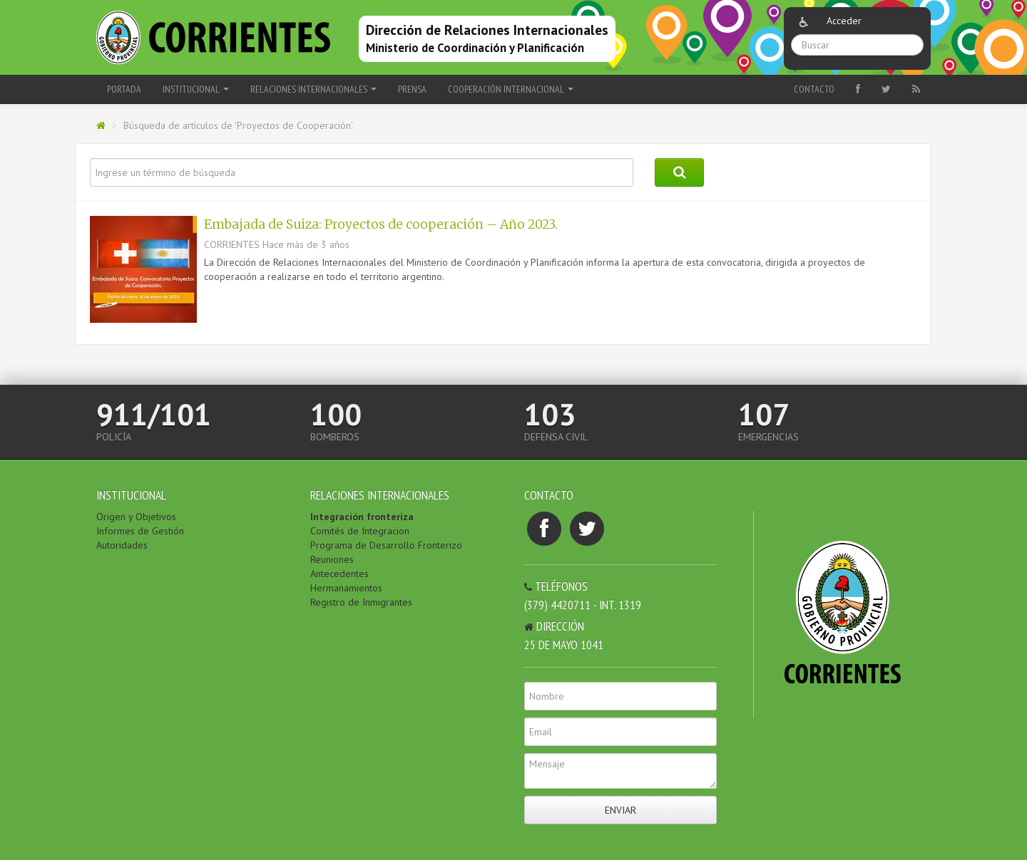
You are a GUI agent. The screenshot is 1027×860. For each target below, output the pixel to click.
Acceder (844, 20)
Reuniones (332, 559)
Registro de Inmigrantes (361, 602)
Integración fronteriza (362, 516)
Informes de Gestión (140, 530)
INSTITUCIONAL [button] (196, 89)
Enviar (620, 810)
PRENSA (412, 89)
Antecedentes (339, 573)
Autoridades (122, 545)
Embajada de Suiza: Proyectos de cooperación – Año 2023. (381, 224)
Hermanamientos (346, 587)
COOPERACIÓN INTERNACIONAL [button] (510, 89)
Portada (124, 89)
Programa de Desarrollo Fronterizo (386, 545)
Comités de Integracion (359, 530)
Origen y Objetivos (136, 516)
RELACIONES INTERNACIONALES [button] (313, 89)
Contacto (814, 89)
